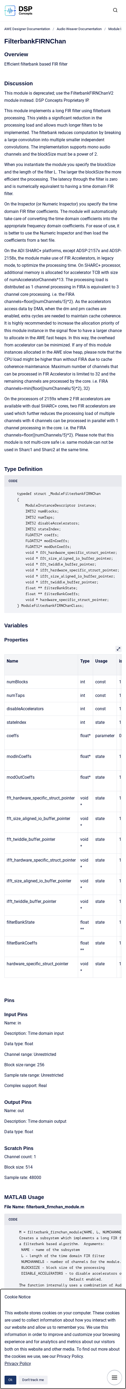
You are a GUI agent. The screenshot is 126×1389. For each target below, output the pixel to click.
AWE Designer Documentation (27, 29)
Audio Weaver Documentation (79, 29)
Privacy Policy (18, 1363)
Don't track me (33, 1380)
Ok (10, 1380)
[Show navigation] (114, 1377)
